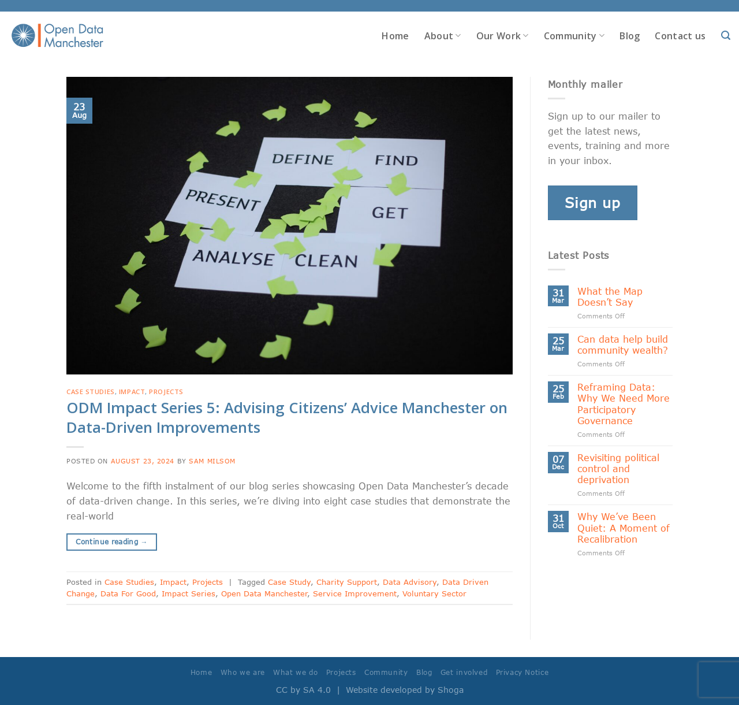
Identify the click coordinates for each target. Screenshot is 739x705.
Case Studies (90, 391)
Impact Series (188, 593)
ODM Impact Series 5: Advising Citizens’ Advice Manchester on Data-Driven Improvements (286, 417)
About (442, 35)
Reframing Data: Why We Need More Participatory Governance (623, 403)
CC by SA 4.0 (303, 690)
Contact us (680, 35)
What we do (295, 672)
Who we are (243, 672)
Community (574, 35)
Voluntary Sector (434, 593)
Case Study (289, 582)
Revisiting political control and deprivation (618, 468)
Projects (166, 391)
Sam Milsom (212, 461)
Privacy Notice (522, 672)
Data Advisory (409, 582)
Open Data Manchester (264, 593)
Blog (629, 35)
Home (395, 35)
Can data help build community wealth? (622, 344)
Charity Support (346, 582)
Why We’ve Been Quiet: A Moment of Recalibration (623, 527)
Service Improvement (355, 593)
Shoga (451, 690)
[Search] (725, 35)
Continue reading (112, 541)
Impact (132, 391)
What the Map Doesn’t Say (610, 296)
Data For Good (128, 593)
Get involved (464, 672)
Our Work (502, 35)
